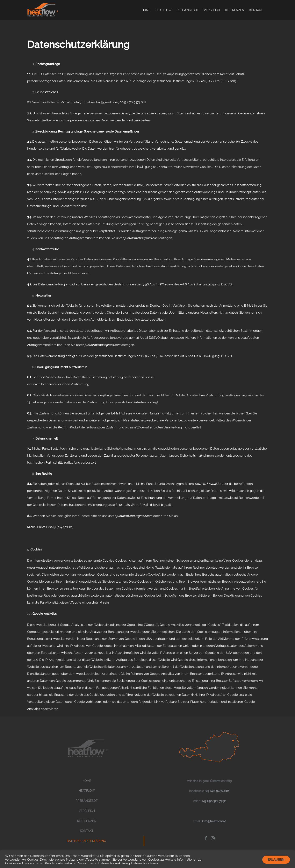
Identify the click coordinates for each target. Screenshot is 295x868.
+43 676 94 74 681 (216, 791)
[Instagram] (213, 838)
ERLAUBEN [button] (276, 859)
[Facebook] (206, 838)
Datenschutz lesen (144, 863)
